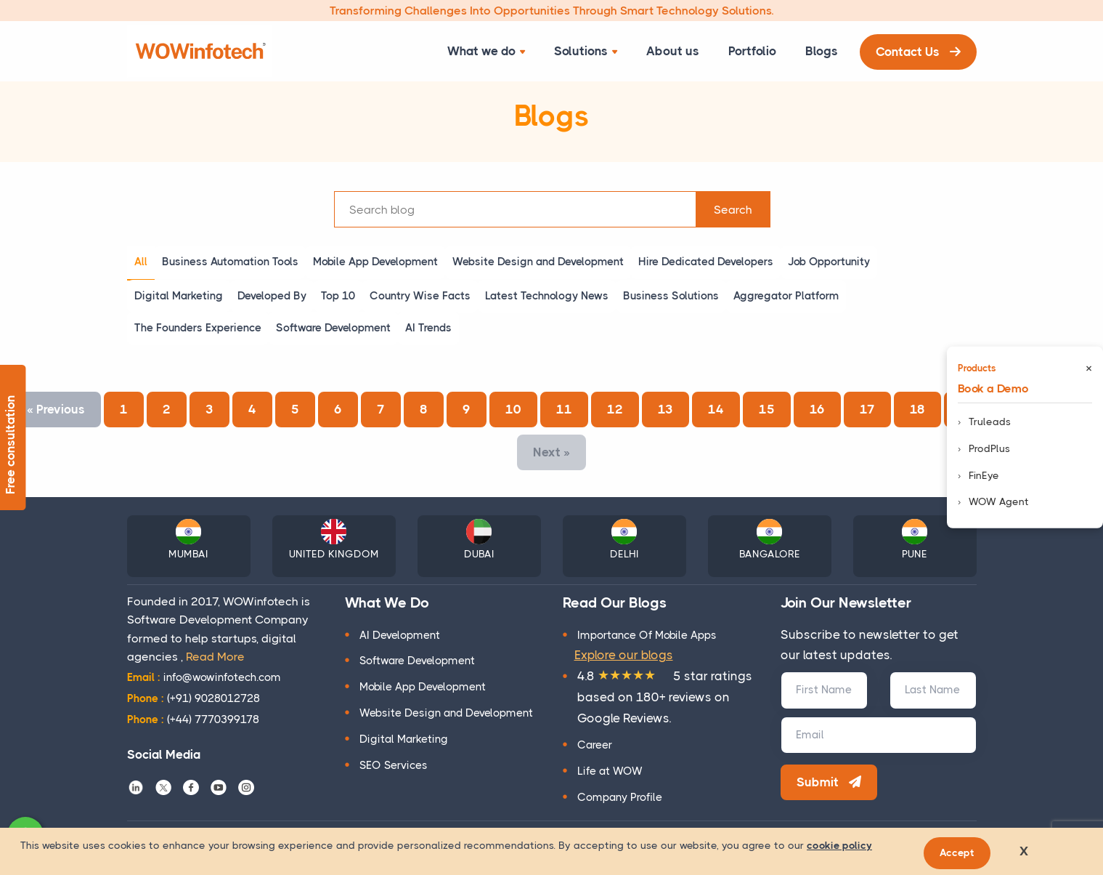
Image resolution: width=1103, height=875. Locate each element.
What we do (486, 51)
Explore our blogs (623, 655)
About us (672, 51)
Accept (957, 852)
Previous (56, 409)
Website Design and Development (446, 712)
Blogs (821, 51)
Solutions (585, 51)
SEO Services (393, 765)
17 (867, 409)
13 (665, 409)
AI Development (399, 635)
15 (767, 409)
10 (513, 409)
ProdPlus (989, 448)
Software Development (417, 660)
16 (817, 409)
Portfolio (752, 51)
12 (615, 409)
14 (716, 409)
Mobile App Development (422, 686)
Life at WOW (610, 771)
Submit (829, 782)
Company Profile (619, 797)
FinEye (984, 474)
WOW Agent (999, 501)
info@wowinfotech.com (204, 677)
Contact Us (918, 51)
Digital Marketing (403, 739)
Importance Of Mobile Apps (647, 635)
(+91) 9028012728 (193, 698)
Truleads (990, 421)
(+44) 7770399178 (193, 719)
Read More (215, 657)
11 (564, 409)
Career (594, 744)
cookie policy (839, 845)
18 (917, 409)
